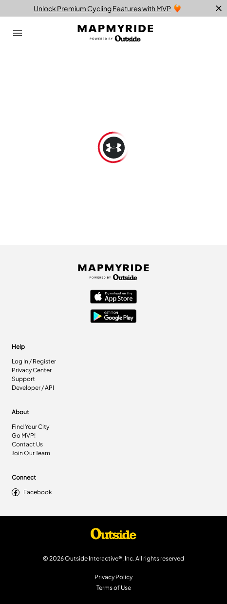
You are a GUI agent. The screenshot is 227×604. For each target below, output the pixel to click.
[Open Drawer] (17, 33)
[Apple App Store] (113, 297)
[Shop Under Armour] (113, 536)
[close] (218, 8)
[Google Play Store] (113, 317)
